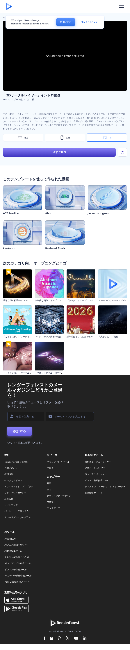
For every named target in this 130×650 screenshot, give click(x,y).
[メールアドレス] (70, 416)
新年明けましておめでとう (80, 336)
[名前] (25, 416)
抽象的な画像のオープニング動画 (51, 300)
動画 (49, 483)
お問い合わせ (11, 468)
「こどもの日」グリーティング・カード (23, 336)
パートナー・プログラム (16, 511)
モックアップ (53, 508)
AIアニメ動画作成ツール (16, 544)
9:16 (65, 137)
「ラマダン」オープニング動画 (82, 300)
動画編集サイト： (93, 492)
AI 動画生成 (10, 538)
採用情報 (8, 474)
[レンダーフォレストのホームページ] (9, 6)
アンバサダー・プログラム (17, 517)
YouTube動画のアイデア (17, 581)
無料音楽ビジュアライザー (98, 461)
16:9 (23, 137)
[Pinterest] (59, 638)
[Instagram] (51, 638)
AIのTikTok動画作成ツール (17, 575)
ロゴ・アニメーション (96, 474)
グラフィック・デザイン (59, 495)
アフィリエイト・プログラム (18, 486)
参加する (19, 431)
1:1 (107, 137)
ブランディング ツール (58, 461)
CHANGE (65, 22)
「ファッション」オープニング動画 (20, 372)
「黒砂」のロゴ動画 (108, 336)
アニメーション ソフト (96, 468)
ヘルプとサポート (13, 480)
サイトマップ (11, 505)
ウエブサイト (53, 501)
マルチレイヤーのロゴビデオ (112, 300)
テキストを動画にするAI (16, 557)
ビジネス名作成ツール (15, 569)
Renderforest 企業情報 (16, 461)
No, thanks (89, 22)
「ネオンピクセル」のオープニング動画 (54, 372)
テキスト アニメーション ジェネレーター (105, 486)
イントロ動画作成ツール (97, 480)
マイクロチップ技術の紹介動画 (50, 336)
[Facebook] (44, 638)
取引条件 (8, 498)
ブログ (50, 468)
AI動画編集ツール (13, 551)
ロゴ (49, 489)
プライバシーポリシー (15, 492)
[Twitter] (67, 638)
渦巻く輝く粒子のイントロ (16, 300)
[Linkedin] (84, 638)
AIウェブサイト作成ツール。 (18, 563)
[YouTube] (76, 638)
